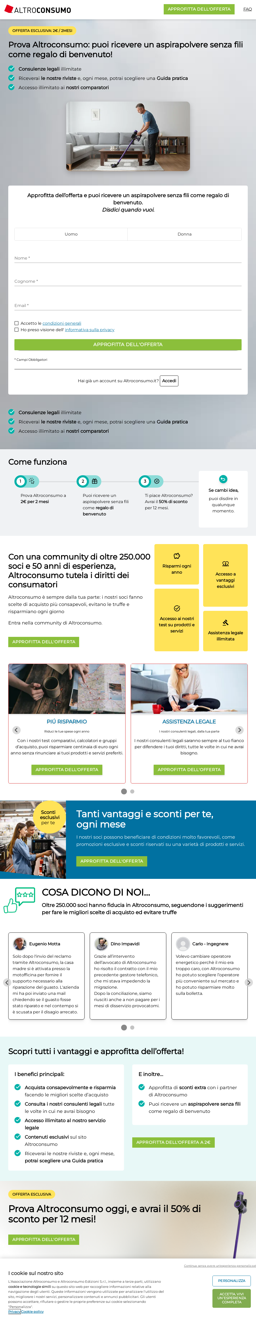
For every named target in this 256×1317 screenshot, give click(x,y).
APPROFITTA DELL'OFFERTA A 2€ (173, 1142)
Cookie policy (32, 1312)
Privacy (14, 1312)
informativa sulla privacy (89, 329)
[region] (128, 1287)
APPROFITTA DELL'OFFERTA (199, 9)
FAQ (247, 9)
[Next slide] (239, 730)
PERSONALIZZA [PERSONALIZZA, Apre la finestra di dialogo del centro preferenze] (231, 1281)
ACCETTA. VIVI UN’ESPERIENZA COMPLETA (231, 1298)
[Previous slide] (16, 730)
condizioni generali (62, 323)
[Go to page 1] (124, 791)
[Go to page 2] (132, 791)
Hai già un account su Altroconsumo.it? (128, 380)
